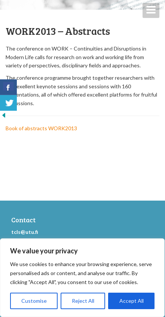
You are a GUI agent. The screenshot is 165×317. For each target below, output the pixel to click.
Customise (34, 301)
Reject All (83, 301)
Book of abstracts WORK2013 (41, 128)
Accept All (131, 301)
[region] (82, 277)
